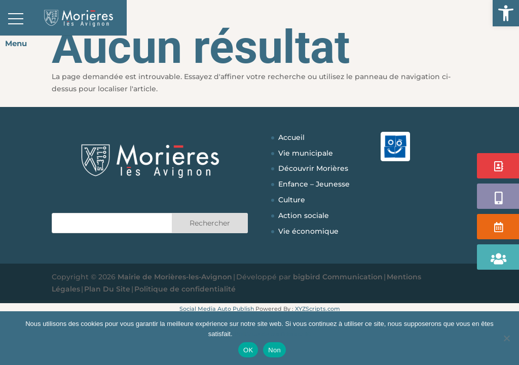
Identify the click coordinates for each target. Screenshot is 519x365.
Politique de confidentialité (185, 289)
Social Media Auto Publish (216, 308)
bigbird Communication (338, 276)
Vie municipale (305, 153)
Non (274, 350)
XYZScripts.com (317, 308)
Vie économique (308, 231)
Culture (291, 199)
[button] (506, 13)
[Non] (506, 338)
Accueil (291, 137)
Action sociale (303, 215)
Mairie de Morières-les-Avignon (175, 276)
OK (248, 350)
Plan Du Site (107, 289)
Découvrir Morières (313, 168)
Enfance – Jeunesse (314, 184)
